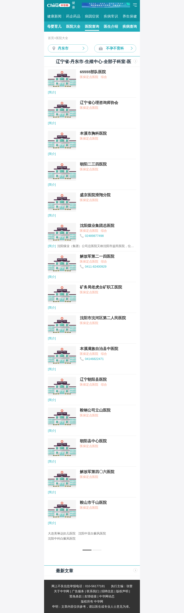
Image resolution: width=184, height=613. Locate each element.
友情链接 (90, 596)
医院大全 (73, 26)
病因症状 (92, 16)
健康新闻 (54, 16)
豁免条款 (76, 596)
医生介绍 (111, 26)
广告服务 (78, 591)
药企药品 (73, 16)
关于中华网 (61, 591)
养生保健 (130, 16)
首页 (51, 38)
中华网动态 (106, 596)
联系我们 (93, 591)
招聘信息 (107, 591)
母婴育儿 (54, 26)
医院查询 (92, 26)
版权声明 (122, 591)
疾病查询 (130, 26)
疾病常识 (111, 16)
